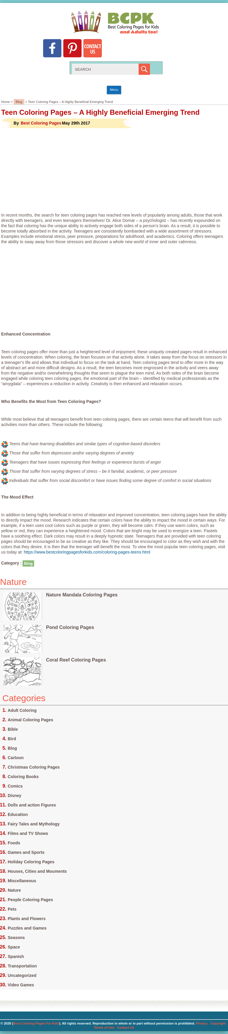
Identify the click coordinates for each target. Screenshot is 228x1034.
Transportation (22, 966)
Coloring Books (23, 776)
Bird (12, 738)
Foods (14, 843)
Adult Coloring (22, 710)
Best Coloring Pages (41, 123)
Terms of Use (104, 1027)
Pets (12, 909)
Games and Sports (26, 852)
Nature (14, 890)
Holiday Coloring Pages (31, 861)
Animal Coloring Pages (30, 719)
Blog (19, 102)
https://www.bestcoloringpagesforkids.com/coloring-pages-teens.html (87, 552)
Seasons (16, 937)
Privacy (202, 1023)
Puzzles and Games (27, 928)
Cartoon (16, 757)
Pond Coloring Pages (70, 627)
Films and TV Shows (28, 833)
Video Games (21, 985)
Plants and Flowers (27, 918)
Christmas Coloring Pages (34, 767)
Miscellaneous (22, 880)
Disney (14, 795)
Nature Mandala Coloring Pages (82, 594)
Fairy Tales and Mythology (34, 824)
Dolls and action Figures (32, 805)
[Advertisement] (114, 170)
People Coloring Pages (30, 899)
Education (18, 814)
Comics (15, 786)
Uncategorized (22, 975)
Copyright (218, 1023)
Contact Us (125, 1027)
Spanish (16, 956)
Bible (13, 729)
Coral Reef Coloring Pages (76, 659)
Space (14, 947)
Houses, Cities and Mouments (37, 871)
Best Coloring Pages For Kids (36, 1023)
